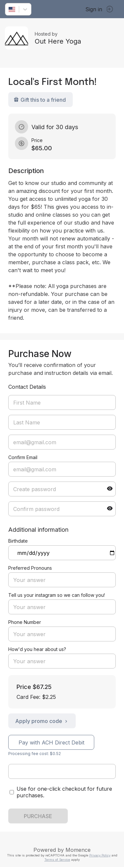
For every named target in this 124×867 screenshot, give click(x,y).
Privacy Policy (99, 855)
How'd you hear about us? (37, 649)
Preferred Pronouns (30, 568)
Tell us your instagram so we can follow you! (56, 595)
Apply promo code (42, 721)
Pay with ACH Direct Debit (51, 742)
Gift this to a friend (40, 99)
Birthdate (18, 541)
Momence (78, 850)
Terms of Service (57, 859)
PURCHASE (38, 816)
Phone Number (24, 622)
